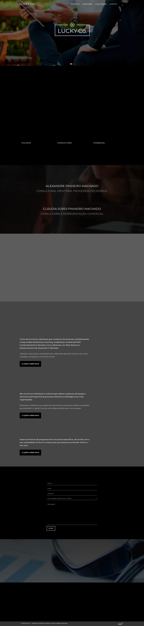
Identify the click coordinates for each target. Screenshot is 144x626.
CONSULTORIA (64, 143)
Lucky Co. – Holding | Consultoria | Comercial (38, 623)
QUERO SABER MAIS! (30, 364)
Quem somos (87, 4)
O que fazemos (101, 4)
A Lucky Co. (75, 4)
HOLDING (26, 143)
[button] (71, 64)
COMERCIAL (99, 143)
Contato (113, 4)
